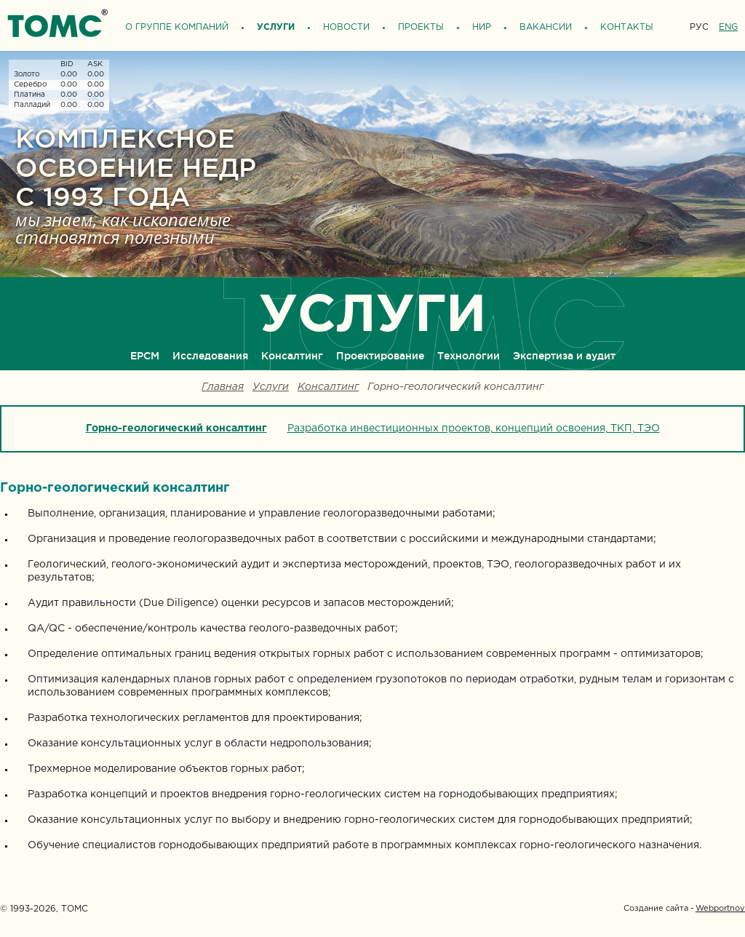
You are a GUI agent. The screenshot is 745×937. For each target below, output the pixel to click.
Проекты (421, 27)
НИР (481, 27)
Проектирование (380, 356)
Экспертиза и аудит (564, 356)
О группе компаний (176, 27)
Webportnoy (720, 908)
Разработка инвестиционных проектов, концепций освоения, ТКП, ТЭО (473, 428)
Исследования (210, 356)
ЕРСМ (144, 356)
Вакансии (545, 27)
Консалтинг (292, 356)
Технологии (468, 356)
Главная (223, 387)
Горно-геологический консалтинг (176, 428)
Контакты (626, 27)
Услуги (276, 27)
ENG (728, 27)
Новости (346, 27)
